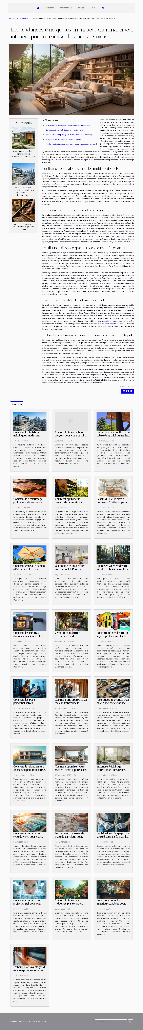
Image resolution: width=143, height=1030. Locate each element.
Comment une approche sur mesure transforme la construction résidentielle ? (71, 703)
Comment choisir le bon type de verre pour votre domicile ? (27, 837)
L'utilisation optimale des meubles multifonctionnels (68, 125)
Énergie (81, 8)
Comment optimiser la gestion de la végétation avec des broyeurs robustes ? (71, 504)
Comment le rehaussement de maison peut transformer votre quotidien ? (29, 770)
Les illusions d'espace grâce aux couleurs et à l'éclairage (69, 134)
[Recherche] (111, 1021)
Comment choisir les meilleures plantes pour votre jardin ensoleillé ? (68, 904)
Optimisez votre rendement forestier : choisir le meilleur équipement (112, 569)
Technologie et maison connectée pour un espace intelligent (71, 144)
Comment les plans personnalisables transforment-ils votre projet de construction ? (29, 704)
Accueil (12, 18)
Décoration (49, 8)
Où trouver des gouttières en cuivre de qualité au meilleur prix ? (113, 435)
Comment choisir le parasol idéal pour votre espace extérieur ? (29, 569)
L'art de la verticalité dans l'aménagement (63, 139)
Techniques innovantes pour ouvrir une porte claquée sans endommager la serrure (113, 704)
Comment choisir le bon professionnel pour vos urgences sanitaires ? (27, 904)
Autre (92, 8)
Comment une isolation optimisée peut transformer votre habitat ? (23, 155)
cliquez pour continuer (108, 323)
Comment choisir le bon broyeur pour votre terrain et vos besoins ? (70, 435)
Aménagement (66, 8)
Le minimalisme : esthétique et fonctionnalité (65, 130)
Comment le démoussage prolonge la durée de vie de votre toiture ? (29, 502)
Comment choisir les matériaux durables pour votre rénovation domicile (111, 904)
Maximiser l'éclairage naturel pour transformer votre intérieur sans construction (111, 771)
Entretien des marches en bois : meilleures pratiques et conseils (23, 226)
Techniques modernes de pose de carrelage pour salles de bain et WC (69, 837)
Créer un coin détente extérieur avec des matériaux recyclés (67, 636)
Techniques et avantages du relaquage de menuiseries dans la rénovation (29, 970)
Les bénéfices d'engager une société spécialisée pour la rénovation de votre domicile (113, 838)
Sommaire (51, 120)
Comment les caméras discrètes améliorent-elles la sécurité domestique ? (29, 636)
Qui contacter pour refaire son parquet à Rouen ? (70, 567)
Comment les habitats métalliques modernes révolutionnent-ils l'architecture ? (24, 191)
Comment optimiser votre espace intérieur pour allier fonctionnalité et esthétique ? (70, 771)
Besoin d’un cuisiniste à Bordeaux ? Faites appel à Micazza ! (112, 502)
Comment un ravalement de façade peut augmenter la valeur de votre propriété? (112, 636)
